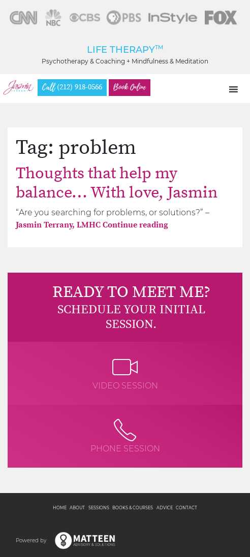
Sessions (98, 507)
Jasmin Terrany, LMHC (59, 225)
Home (60, 507)
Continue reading (135, 225)
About (77, 507)
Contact (186, 507)
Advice (165, 507)
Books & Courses (132, 507)
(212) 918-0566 (72, 87)
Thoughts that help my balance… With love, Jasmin (116, 183)
